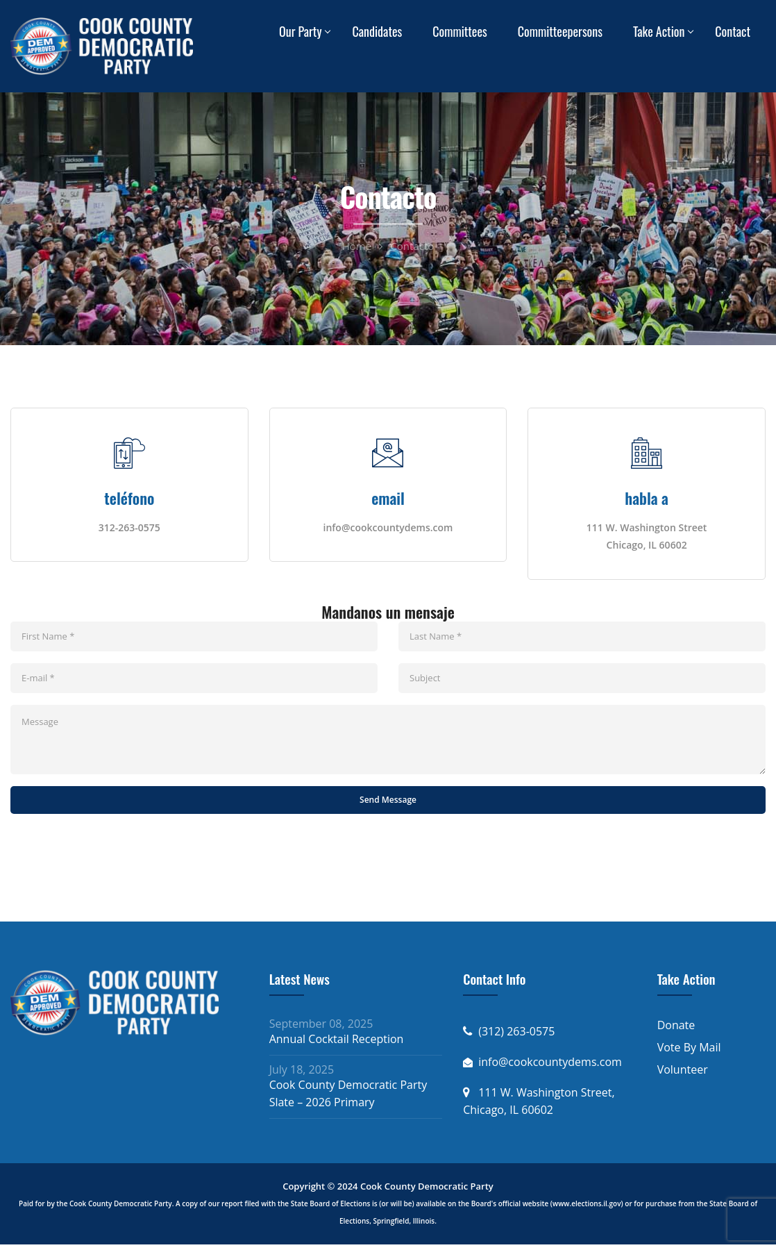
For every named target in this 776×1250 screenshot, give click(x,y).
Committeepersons (560, 31)
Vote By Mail (689, 1052)
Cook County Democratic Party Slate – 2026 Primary (348, 1099)
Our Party (300, 31)
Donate (676, 1030)
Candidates (377, 31)
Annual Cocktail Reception (336, 1044)
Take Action (658, 31)
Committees (459, 31)
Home (356, 246)
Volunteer (682, 1075)
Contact (732, 31)
